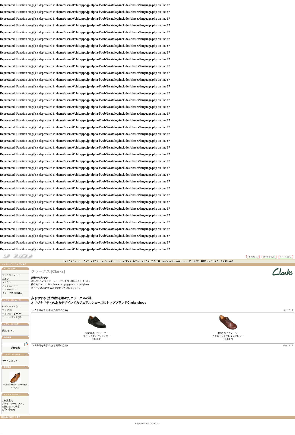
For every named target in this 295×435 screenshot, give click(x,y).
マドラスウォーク (72, 261)
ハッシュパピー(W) (171, 261)
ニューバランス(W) (190, 261)
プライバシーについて (13, 403)
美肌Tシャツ (207, 261)
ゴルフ (86, 261)
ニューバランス (124, 261)
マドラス (94, 261)
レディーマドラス (141, 261)
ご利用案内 (7, 400)
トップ (4, 264)
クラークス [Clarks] (223, 261)
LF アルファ (155, 423)
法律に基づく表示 (11, 406)
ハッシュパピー (108, 261)
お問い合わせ (8, 409)
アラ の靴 (155, 261)
